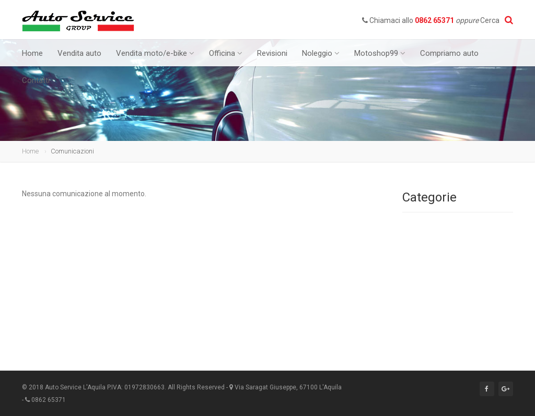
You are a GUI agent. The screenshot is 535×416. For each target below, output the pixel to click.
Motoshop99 (379, 53)
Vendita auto (79, 53)
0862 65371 (434, 20)
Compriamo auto (449, 53)
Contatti (36, 80)
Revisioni (272, 53)
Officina (225, 53)
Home (32, 53)
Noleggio (321, 53)
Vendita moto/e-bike (155, 53)
